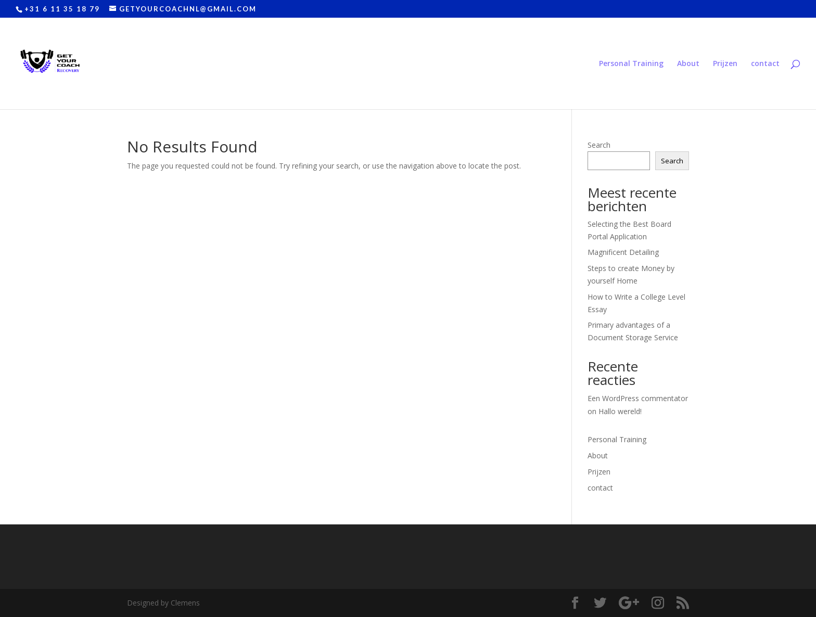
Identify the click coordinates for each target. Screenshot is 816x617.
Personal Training (631, 64)
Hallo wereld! (620, 411)
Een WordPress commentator (638, 398)
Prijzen (725, 64)
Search (599, 145)
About (688, 64)
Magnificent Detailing (623, 252)
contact (765, 64)
